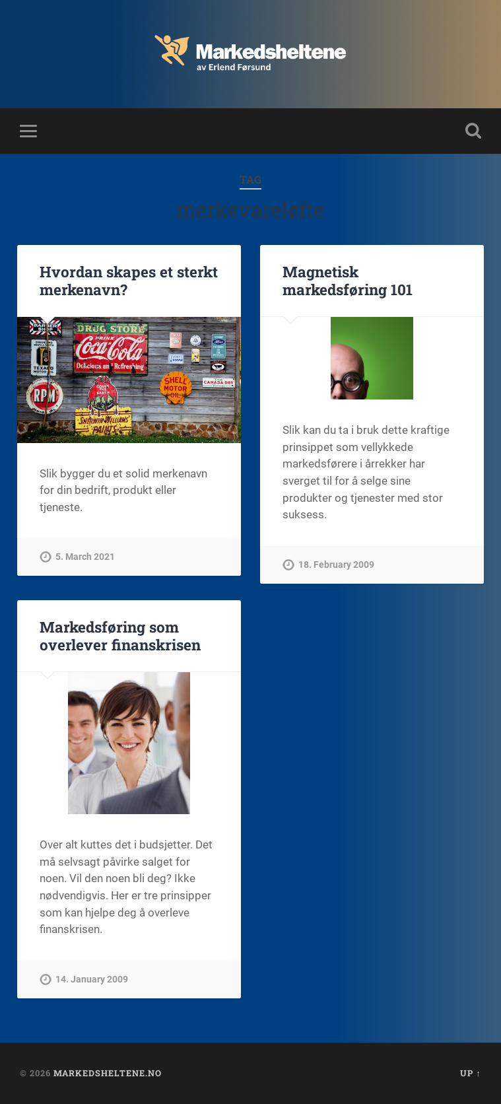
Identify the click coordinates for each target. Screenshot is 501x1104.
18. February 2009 (336, 564)
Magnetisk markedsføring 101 (348, 280)
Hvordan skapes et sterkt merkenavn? (129, 280)
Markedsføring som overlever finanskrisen (120, 635)
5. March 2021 (85, 557)
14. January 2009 (91, 979)
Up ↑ (470, 1073)
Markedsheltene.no (107, 1073)
